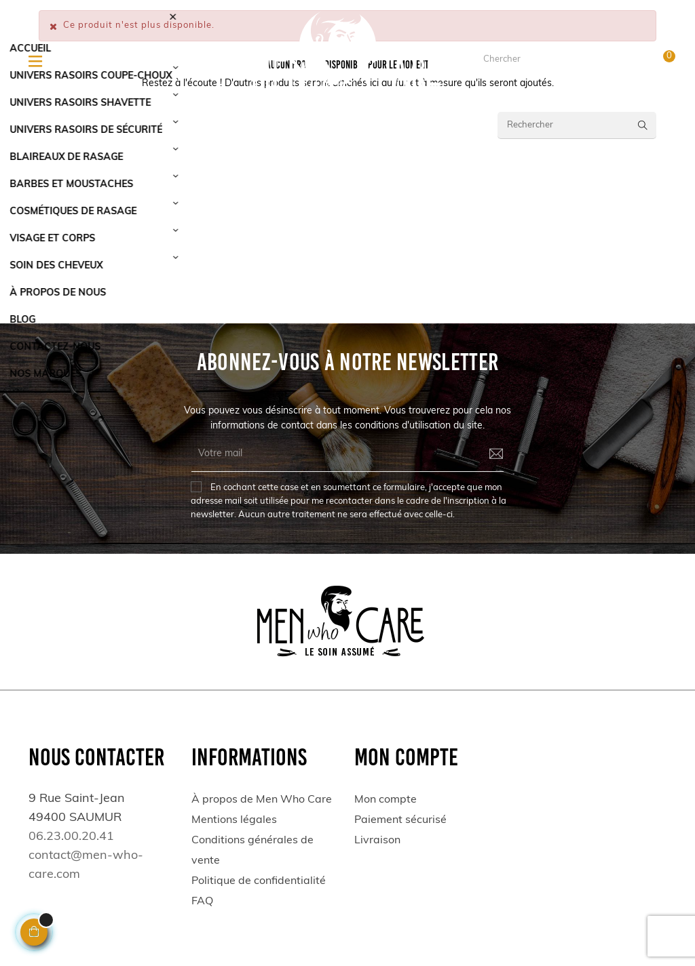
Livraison (377, 840)
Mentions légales (234, 820)
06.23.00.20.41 (126, 65)
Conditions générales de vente (252, 850)
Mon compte (385, 799)
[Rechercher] (576, 125)
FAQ (202, 901)
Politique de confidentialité (258, 881)
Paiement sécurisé (400, 820)
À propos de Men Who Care (261, 799)
